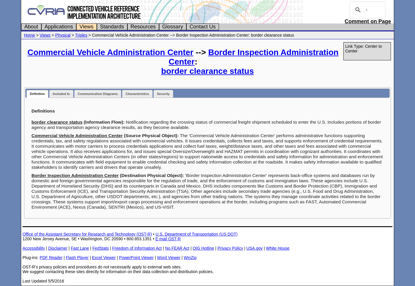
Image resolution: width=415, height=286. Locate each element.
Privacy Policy (230, 248)
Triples (81, 35)
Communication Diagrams (98, 94)
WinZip (190, 257)
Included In (61, 94)
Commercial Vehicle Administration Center (110, 52)
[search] (366, 9)
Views (87, 27)
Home (29, 35)
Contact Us (203, 27)
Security (163, 94)
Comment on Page (368, 21)
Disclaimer (57, 248)
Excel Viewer (104, 257)
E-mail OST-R (168, 238)
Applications (59, 27)
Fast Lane (80, 248)
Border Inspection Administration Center (75, 175)
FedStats (100, 248)
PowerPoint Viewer (136, 257)
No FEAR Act (177, 248)
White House (277, 248)
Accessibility (34, 248)
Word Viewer (168, 257)
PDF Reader (51, 257)
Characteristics (137, 94)
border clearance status (207, 71)
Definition (37, 94)
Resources (143, 27)
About (31, 27)
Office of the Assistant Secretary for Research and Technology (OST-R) (87, 234)
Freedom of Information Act (137, 248)
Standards (112, 27)
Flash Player (77, 257)
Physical (62, 35)
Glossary (172, 27)
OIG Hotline (203, 248)
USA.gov (255, 248)
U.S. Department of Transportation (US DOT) (196, 234)
